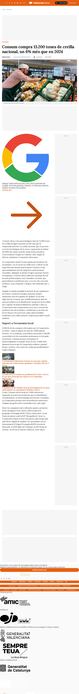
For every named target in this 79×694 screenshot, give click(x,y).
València (14, 581)
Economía (37, 581)
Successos (60, 581)
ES (24, 3)
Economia (5, 42)
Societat (45, 581)
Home (3, 9)
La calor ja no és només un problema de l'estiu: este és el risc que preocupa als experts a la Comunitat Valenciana (25, 376)
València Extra (6, 57)
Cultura (52, 581)
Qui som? (14, 589)
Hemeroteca (66, 585)
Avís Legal (23, 589)
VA (20, 3)
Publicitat (61, 589)
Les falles (12, 585)
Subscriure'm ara (39, 570)
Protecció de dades (34, 589)
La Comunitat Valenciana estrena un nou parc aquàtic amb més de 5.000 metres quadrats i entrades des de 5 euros (25, 363)
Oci (66, 581)
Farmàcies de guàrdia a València (28, 585)
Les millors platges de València (50, 585)
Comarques (22, 581)
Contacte (6, 589)
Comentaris (38, 57)
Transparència (71, 589)
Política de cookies (49, 589)
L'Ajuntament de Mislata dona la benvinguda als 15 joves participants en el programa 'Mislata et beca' (26, 389)
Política (30, 581)
